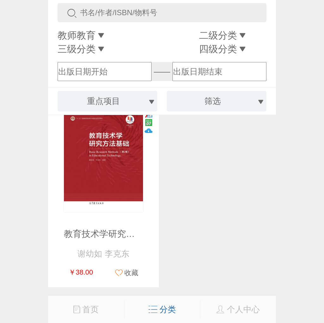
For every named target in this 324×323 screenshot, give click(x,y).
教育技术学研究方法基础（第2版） (133, 234)
